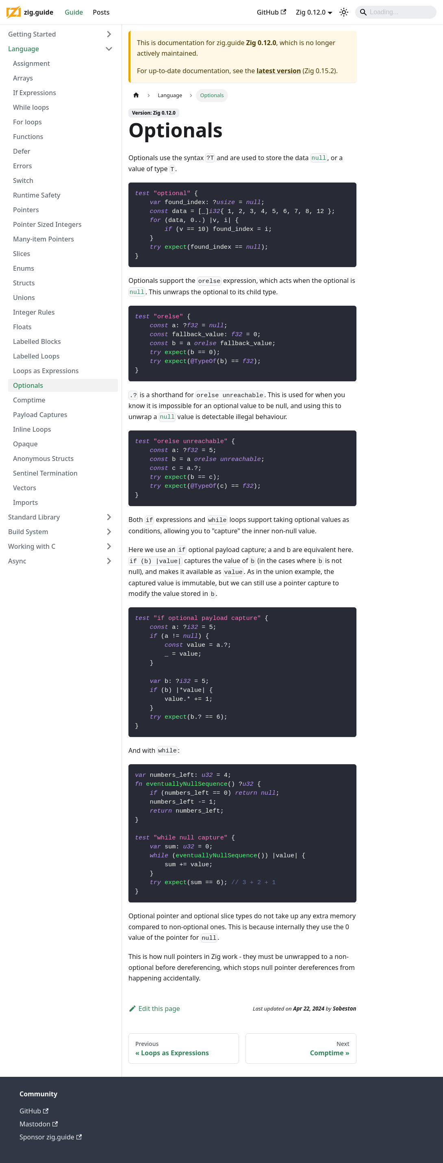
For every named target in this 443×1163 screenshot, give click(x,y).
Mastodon (39, 1124)
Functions (28, 136)
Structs (24, 282)
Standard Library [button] (34, 517)
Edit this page (154, 1008)
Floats (22, 326)
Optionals (28, 385)
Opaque (25, 443)
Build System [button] (28, 531)
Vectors (24, 487)
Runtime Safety (37, 195)
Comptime (29, 400)
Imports (25, 502)
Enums (23, 268)
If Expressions (34, 92)
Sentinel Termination (45, 473)
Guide (74, 12)
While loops (31, 107)
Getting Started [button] (32, 34)
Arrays (23, 78)
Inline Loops (32, 429)
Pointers (26, 209)
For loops (27, 121)
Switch (23, 180)
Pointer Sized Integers (47, 224)
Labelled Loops (36, 356)
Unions (24, 297)
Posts (101, 12)
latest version (278, 70)
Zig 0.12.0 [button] (311, 12)
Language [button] (23, 48)
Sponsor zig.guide (51, 1137)
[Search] (395, 12)
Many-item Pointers (43, 239)
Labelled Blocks (37, 341)
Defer (21, 151)
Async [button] (17, 561)
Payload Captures (40, 414)
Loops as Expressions (46, 370)
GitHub (271, 12)
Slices (21, 253)
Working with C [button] (31, 546)
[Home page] (136, 95)
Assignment (31, 63)
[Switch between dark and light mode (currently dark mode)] (343, 12)
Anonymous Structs (43, 458)
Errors (22, 165)
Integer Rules (33, 312)
